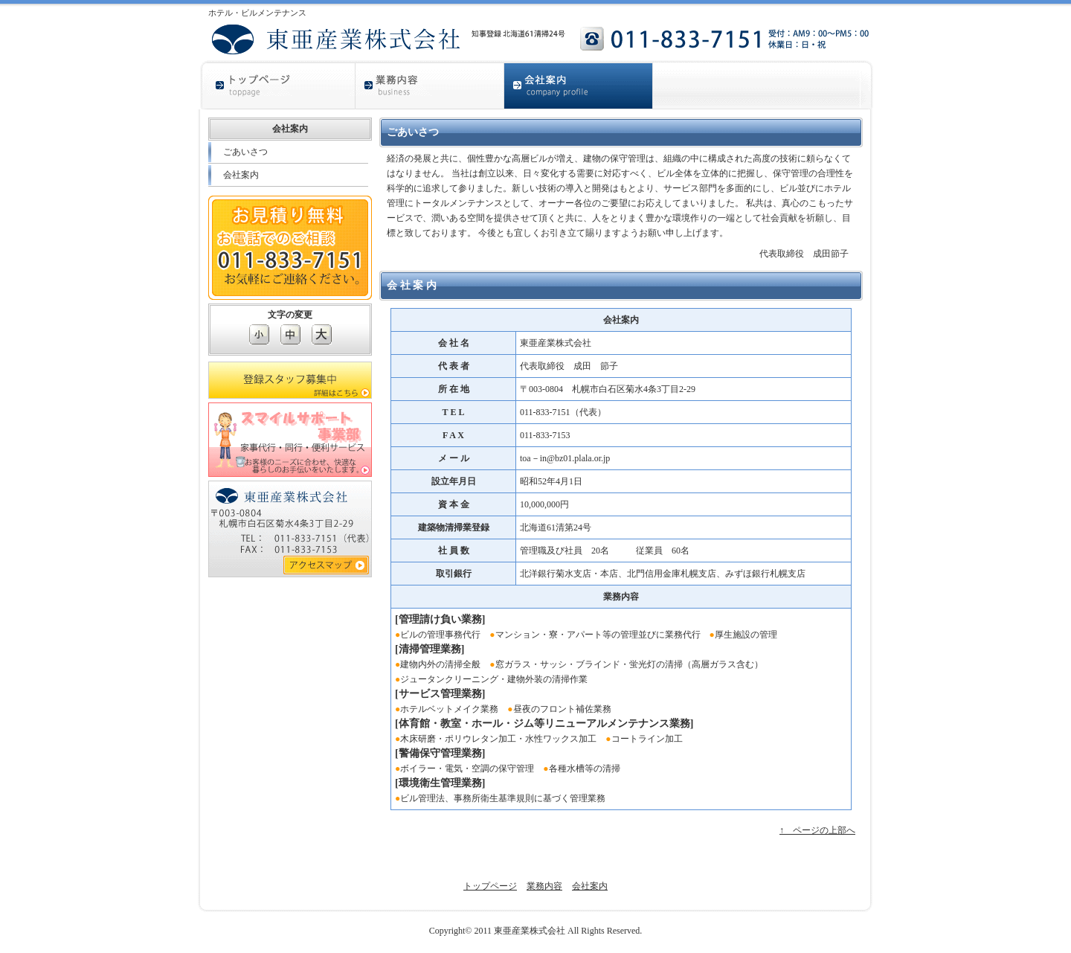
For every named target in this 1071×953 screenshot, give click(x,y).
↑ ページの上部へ (817, 830)
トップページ (490, 886)
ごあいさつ (245, 152)
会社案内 (241, 175)
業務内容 (544, 886)
